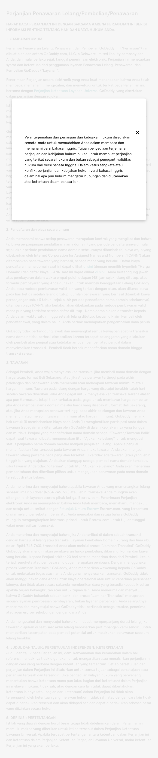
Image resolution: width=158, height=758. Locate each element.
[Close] (137, 132)
